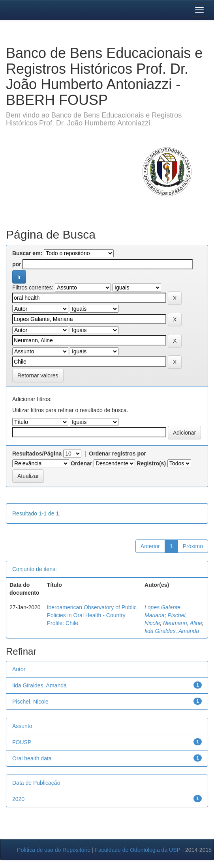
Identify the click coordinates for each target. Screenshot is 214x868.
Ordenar (81, 463)
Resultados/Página (37, 453)
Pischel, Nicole (30, 701)
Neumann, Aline (182, 623)
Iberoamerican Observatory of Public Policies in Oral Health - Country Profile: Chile (92, 615)
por (16, 264)
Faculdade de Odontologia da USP (137, 850)
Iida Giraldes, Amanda (172, 631)
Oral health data (32, 758)
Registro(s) (151, 463)
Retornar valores (37, 375)
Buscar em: (27, 253)
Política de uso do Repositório (53, 850)
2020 (18, 799)
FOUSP (21, 742)
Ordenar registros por (117, 453)
